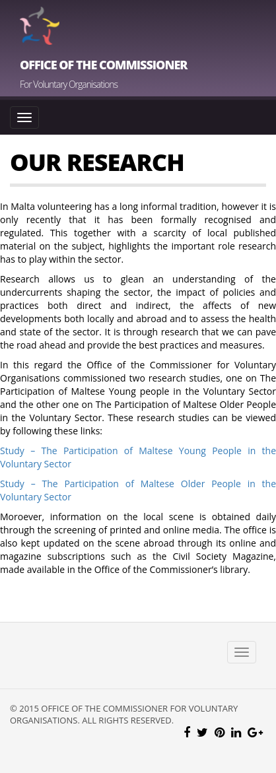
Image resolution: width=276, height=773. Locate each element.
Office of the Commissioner (104, 65)
